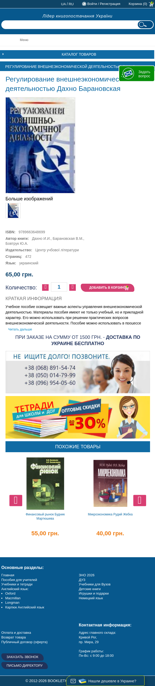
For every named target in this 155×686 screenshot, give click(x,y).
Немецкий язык (91, 598)
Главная (7, 575)
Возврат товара (13, 637)
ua (63, 4)
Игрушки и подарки (94, 593)
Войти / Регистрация (103, 4)
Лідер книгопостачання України (78, 16)
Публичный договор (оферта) (24, 642)
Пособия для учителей (19, 580)
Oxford (10, 593)
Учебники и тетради (16, 584)
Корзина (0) (138, 4)
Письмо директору (25, 665)
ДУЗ (82, 580)
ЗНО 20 (85, 575)
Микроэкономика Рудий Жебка (110, 514)
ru (71, 4)
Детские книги (90, 589)
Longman (12, 602)
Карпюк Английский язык (24, 607)
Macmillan (13, 598)
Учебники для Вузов (95, 584)
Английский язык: (14, 589)
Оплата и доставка (16, 633)
